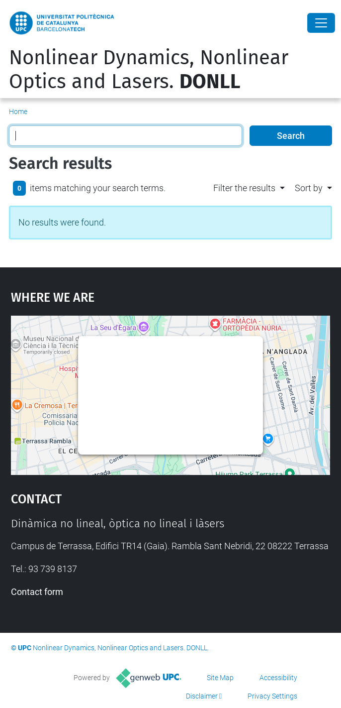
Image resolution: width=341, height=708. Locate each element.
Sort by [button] (309, 188)
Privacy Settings (272, 696)
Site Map (220, 678)
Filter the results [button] (244, 188)
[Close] (321, 23)
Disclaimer (202, 696)
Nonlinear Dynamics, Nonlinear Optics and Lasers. (148, 70)
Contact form (37, 592)
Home (18, 112)
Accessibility (278, 678)
